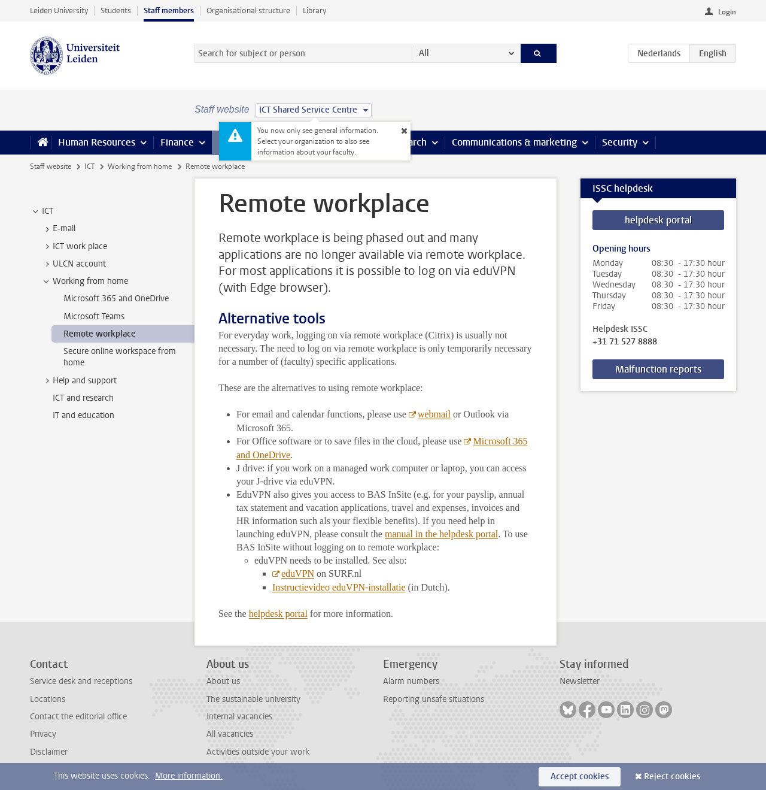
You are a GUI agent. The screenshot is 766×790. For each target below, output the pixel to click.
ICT (89, 166)
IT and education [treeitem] (83, 415)
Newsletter (580, 681)
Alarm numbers (411, 681)
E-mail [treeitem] (58, 229)
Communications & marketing (514, 142)
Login (727, 12)
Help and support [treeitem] (79, 381)
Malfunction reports (658, 369)
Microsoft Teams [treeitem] (93, 316)
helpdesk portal (658, 220)
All (424, 53)
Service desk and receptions (81, 681)
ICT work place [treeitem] (74, 247)
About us (223, 681)
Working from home (140, 166)
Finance (177, 142)
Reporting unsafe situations (433, 699)
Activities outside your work (257, 752)
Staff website (50, 166)
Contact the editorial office (78, 716)
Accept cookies (580, 776)
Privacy (43, 734)
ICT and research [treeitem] (83, 398)
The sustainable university (253, 699)
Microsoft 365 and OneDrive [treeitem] (116, 298)
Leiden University (59, 10)
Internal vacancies (239, 716)
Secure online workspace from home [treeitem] (119, 357)
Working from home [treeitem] (84, 281)
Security (619, 142)
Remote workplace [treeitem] (99, 334)
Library (314, 10)
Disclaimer (49, 752)
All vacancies (229, 734)
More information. (189, 776)
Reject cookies (672, 776)
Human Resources (96, 142)
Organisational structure (248, 10)
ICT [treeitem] (42, 211)
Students (116, 10)
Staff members (169, 10)
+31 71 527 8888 (624, 342)
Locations (47, 699)
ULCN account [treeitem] (73, 264)
